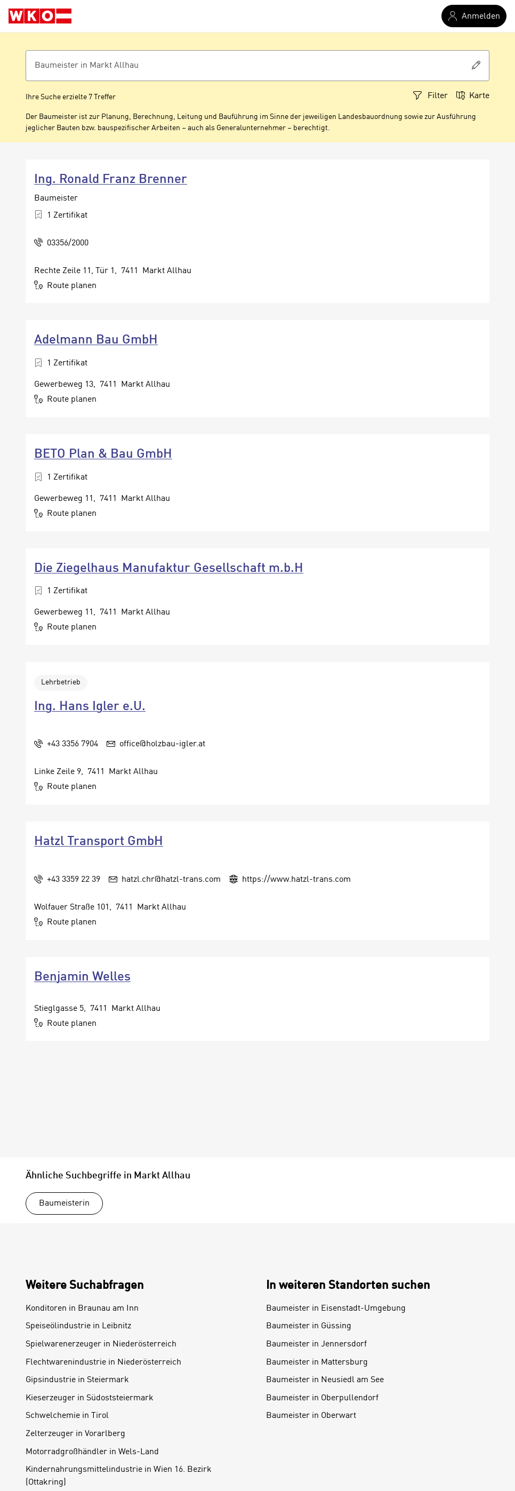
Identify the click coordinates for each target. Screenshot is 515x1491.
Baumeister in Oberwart (311, 1416)
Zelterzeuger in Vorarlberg (75, 1434)
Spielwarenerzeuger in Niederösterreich (101, 1344)
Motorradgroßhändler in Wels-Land (92, 1452)
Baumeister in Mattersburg (317, 1362)
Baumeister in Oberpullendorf (322, 1398)
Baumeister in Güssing (308, 1326)
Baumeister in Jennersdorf (316, 1344)
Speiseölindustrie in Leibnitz (78, 1326)
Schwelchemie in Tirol (67, 1416)
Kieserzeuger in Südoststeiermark (90, 1398)
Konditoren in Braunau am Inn (82, 1308)
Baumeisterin (64, 1203)
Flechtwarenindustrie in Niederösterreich (103, 1362)
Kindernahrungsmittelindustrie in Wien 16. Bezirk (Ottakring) (119, 1476)
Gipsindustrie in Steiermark (77, 1380)
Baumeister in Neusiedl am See (325, 1380)
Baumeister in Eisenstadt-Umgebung (336, 1308)
